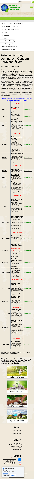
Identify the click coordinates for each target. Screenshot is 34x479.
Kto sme (17, 432)
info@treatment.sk (11, 462)
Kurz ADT (4, 38)
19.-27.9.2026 (5, 222)
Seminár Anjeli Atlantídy (8, 41)
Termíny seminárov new (8, 49)
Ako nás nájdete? (17, 433)
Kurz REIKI (5, 32)
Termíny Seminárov (7, 18)
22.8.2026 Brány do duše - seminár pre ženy (10, 20)
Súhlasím (13, 475)
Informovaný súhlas (17, 448)
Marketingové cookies (8, 471)
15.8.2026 (4, 171)
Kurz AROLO (5, 35)
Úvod (2, 66)
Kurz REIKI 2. (15, 114)
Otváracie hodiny (17, 430)
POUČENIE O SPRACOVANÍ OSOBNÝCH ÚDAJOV (13, 362)
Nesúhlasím (6, 475)
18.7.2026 (4, 144)
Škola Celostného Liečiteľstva (10, 26)
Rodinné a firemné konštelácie (10, 29)
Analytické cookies (8, 470)
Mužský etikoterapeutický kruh (10, 46)
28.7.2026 (4, 158)
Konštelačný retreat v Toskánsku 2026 (12, 23)
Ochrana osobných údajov (17, 446)
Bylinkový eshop (17, 449)
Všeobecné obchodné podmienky (17, 444)
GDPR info (5, 473)
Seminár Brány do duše (8, 44)
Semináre (7, 66)
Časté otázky (17, 443)
